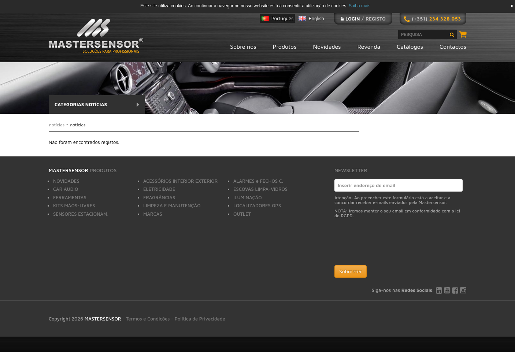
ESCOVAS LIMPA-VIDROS (260, 189)
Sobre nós (243, 46)
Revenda (369, 46)
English (316, 18)
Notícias (57, 124)
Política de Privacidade (200, 319)
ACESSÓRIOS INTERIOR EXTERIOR (180, 181)
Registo (376, 19)
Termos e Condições (148, 319)
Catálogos (410, 46)
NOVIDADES (66, 181)
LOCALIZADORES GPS (257, 205)
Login (352, 19)
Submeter (350, 271)
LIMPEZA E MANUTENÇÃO (172, 205)
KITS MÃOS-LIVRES (74, 205)
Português (282, 18)
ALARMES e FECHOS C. (258, 181)
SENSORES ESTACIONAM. (80, 214)
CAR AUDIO (65, 189)
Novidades (327, 46)
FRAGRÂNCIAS (159, 197)
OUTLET (242, 214)
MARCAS (152, 214)
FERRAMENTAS (69, 197)
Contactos (453, 46)
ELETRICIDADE (159, 189)
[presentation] (390, 243)
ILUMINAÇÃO (247, 197)
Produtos (285, 46)
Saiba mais (359, 5)
